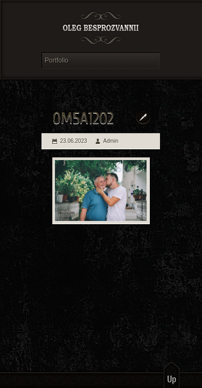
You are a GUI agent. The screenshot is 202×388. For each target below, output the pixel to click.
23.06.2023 (73, 141)
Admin (111, 141)
